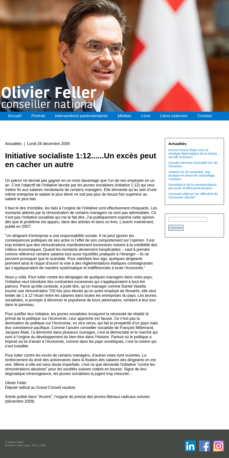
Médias (124, 115)
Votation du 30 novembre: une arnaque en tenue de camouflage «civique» (191, 175)
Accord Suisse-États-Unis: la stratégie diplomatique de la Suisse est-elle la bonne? (192, 153)
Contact (204, 115)
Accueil (14, 115)
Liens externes (174, 115)
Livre (145, 115)
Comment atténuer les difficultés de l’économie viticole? (193, 195)
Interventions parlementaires (81, 115)
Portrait (38, 115)
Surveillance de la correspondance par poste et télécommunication (192, 186)
